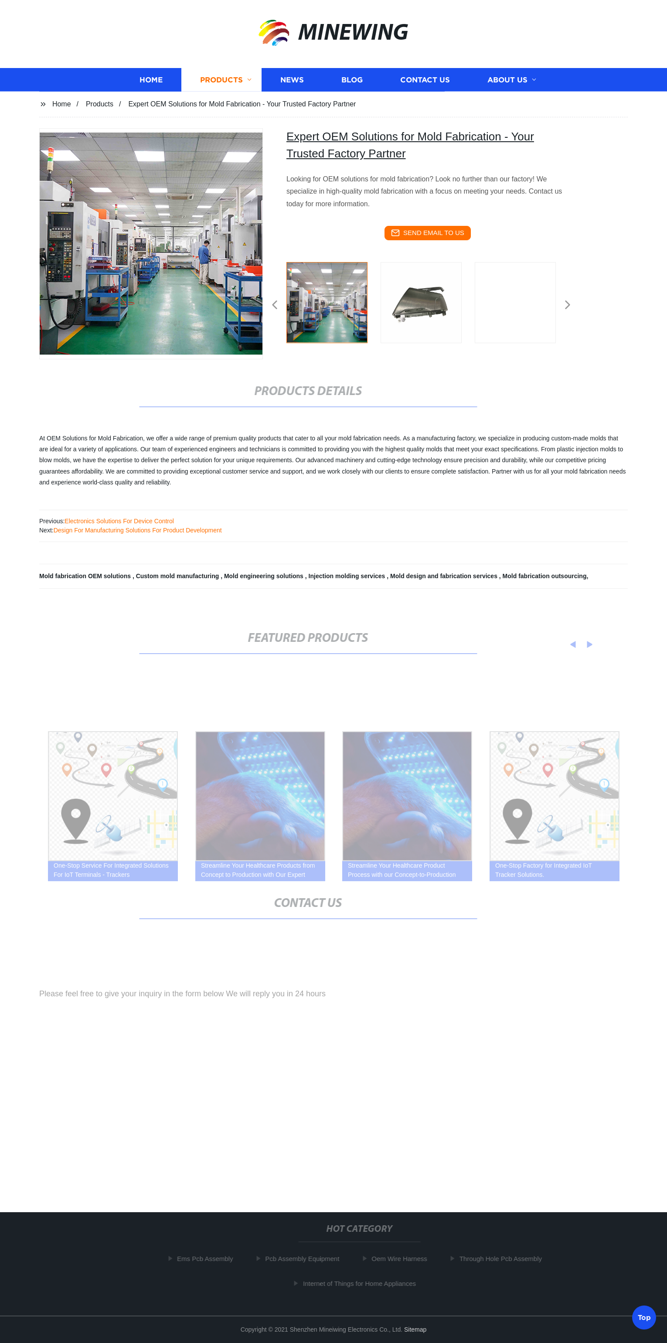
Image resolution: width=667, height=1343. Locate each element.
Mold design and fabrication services (444, 576)
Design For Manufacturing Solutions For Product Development (138, 530)
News (292, 81)
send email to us (427, 232)
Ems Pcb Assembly (209, 1258)
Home (151, 81)
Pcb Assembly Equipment (306, 1258)
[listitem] (333, 301)
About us (507, 81)
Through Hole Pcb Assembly (505, 1258)
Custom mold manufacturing (178, 576)
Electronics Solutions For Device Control (119, 521)
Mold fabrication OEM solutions (86, 576)
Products (221, 81)
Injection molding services (348, 576)
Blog (352, 81)
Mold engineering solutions (264, 576)
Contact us (425, 81)
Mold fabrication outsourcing (545, 576)
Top (644, 1316)
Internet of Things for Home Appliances (363, 1283)
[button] (275, 305)
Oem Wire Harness (404, 1258)
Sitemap (415, 1329)
